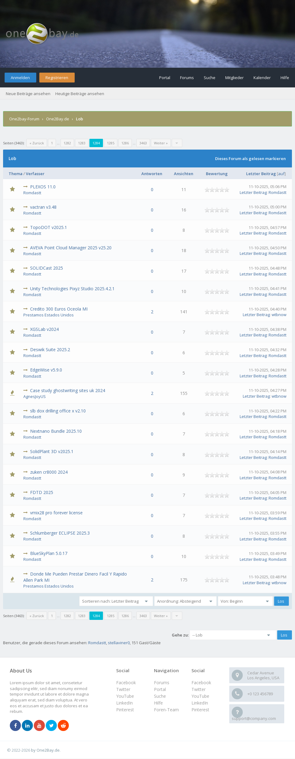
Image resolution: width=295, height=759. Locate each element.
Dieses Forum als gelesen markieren (250, 158)
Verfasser (35, 173)
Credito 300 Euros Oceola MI (59, 309)
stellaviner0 (119, 642)
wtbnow (279, 314)
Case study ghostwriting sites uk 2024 (67, 390)
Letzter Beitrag (261, 173)
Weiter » (161, 143)
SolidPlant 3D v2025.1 (51, 451)
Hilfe (285, 77)
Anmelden (20, 77)
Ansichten (183, 173)
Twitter (198, 689)
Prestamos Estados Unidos (48, 315)
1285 (110, 143)
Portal (164, 77)
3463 (143, 143)
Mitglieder (234, 77)
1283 (81, 143)
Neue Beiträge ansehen (28, 93)
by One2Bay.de (45, 750)
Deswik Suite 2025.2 (50, 349)
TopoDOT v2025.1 (48, 227)
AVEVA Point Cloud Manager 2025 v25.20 (71, 248)
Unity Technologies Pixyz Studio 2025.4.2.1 (72, 288)
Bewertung (217, 173)
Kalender (262, 77)
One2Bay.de (57, 119)
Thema (15, 173)
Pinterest (200, 710)
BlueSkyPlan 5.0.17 (48, 553)
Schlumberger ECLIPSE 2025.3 (60, 533)
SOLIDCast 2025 (46, 268)
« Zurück (37, 143)
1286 (125, 143)
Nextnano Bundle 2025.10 (56, 431)
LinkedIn (199, 703)
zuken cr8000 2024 (49, 472)
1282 (67, 143)
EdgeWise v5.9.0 (46, 370)
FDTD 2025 (41, 492)
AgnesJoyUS (34, 396)
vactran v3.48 (43, 207)
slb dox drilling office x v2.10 (58, 411)
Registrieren (56, 77)
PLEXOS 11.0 (43, 187)
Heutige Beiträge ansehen (79, 93)
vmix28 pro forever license (56, 513)
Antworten (151, 173)
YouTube (200, 696)
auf (281, 173)
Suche (209, 77)
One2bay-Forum (24, 119)
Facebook (201, 682)
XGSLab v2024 (44, 329)
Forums (187, 77)
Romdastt (32, 192)
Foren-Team (166, 710)
